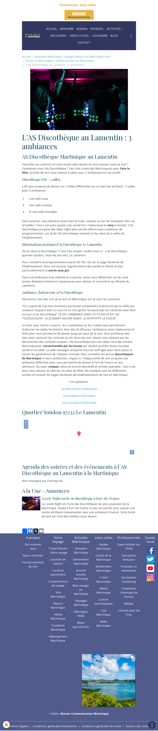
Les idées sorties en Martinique (79, 388)
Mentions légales (17, 726)
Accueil (51, 29)
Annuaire (67, 29)
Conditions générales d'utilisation (55, 726)
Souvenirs (100, 35)
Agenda (81, 29)
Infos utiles (79, 35)
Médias (128, 603)
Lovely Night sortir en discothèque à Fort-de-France (81, 498)
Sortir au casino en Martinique (79, 402)
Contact (84, 42)
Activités (114, 29)
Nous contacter (33, 555)
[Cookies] (6, 724)
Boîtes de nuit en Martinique (75, 61)
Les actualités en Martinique (79, 395)
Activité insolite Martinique (81, 574)
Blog (114, 35)
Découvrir (58, 35)
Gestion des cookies (138, 726)
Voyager (96, 29)
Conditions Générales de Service (128, 592)
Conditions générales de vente (101, 726)
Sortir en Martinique (39, 61)
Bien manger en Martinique (81, 590)
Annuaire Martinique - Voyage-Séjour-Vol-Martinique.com (72, 56)
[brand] (32, 36)
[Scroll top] (152, 725)
